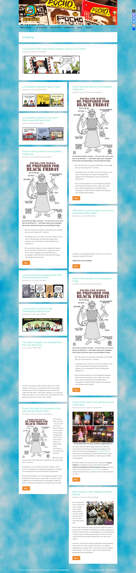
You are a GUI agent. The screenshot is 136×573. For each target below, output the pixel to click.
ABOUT (79, 27)
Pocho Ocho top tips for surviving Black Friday (92, 279)
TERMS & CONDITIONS (96, 570)
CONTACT (89, 27)
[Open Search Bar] (114, 27)
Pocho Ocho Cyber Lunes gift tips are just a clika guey (93, 403)
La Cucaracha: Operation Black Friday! (41, 86)
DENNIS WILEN (64, 570)
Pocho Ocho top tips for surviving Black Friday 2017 (92, 88)
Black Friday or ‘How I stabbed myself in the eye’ (92, 493)
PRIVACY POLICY (111, 570)
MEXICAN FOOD (56, 27)
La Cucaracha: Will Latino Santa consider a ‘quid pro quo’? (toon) (54, 49)
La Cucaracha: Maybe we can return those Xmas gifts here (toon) (40, 119)
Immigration (69, 27)
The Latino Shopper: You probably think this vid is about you (42, 343)
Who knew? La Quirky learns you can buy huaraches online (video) (93, 211)
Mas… (77, 198)
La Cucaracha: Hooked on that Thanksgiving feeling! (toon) (37, 310)
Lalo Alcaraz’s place (102, 451)
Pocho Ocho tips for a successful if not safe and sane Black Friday (41, 409)
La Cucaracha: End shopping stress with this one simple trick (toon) (42, 276)
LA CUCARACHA (41, 27)
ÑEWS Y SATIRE (28, 27)
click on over (95, 469)
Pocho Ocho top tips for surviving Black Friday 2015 (42, 152)
